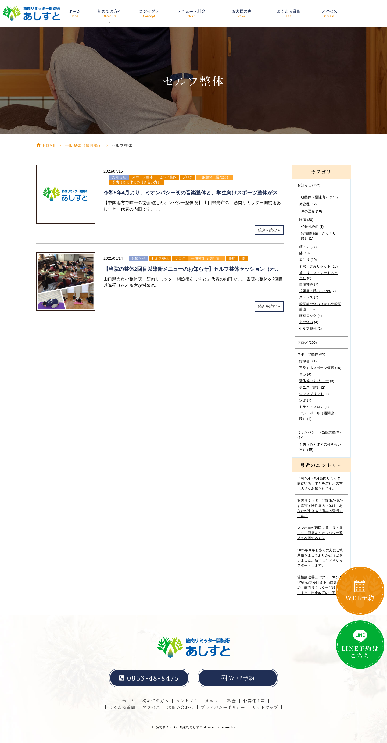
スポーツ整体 (142, 177)
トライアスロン (311, 407)
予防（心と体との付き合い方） (136, 182)
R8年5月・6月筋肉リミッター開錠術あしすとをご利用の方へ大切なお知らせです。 (320, 483)
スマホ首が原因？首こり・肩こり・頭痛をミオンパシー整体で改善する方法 (320, 533)
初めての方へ (155, 700)
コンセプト (149, 13)
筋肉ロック (308, 316)
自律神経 (306, 284)
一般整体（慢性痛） (84, 145)
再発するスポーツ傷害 (316, 368)
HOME (49, 145)
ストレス (306, 297)
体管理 (304, 204)
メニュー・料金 (191, 13)
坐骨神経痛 (309, 227)
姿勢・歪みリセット (315, 266)
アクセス (329, 13)
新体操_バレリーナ (314, 381)
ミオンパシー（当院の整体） (320, 432)
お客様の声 (241, 13)
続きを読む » (269, 230)
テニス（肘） (309, 387)
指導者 (304, 361)
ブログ (187, 177)
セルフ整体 (167, 177)
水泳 (302, 400)
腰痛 (231, 259)
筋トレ (304, 247)
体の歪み (308, 211)
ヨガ (302, 374)
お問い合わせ (180, 707)
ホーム (74, 13)
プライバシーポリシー (223, 707)
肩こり (304, 260)
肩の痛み (306, 322)
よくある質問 (289, 13)
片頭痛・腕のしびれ (315, 291)
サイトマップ (265, 707)
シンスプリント (311, 394)
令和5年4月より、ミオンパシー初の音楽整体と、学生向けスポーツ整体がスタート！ (200, 192)
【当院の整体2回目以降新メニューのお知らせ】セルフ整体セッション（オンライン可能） (207, 269)
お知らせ (119, 177)
